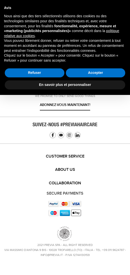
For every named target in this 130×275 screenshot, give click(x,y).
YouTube (61, 135)
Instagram (69, 135)
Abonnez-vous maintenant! (65, 105)
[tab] (65, 156)
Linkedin (77, 135)
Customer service (65, 156)
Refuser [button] (34, 73)
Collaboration (65, 183)
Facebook (53, 135)
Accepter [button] (95, 73)
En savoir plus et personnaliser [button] (65, 85)
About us (65, 169)
